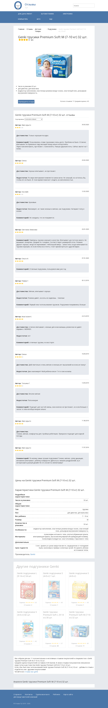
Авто (38, 19)
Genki (32, 554)
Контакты (28, 694)
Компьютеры (23, 19)
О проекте (18, 694)
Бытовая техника (47, 14)
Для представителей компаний (25, 697)
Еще (50, 19)
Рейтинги (56, 694)
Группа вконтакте (43, 694)
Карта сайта (68, 694)
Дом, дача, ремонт (25, 14)
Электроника (68, 14)
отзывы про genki (31, 672)
